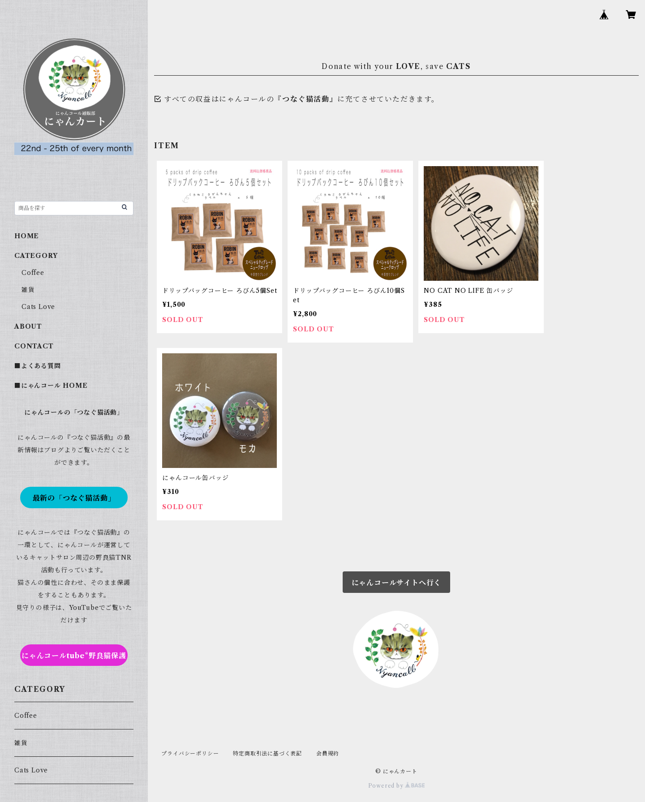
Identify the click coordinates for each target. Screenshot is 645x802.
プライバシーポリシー (190, 753)
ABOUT (28, 326)
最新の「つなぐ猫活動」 (74, 497)
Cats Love (38, 307)
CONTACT (34, 346)
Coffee (33, 273)
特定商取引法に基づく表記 (267, 753)
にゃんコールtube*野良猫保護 (74, 655)
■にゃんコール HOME (51, 386)
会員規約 (327, 753)
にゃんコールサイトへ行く (397, 582)
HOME (26, 236)
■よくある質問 (37, 366)
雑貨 (28, 290)
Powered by (396, 785)
